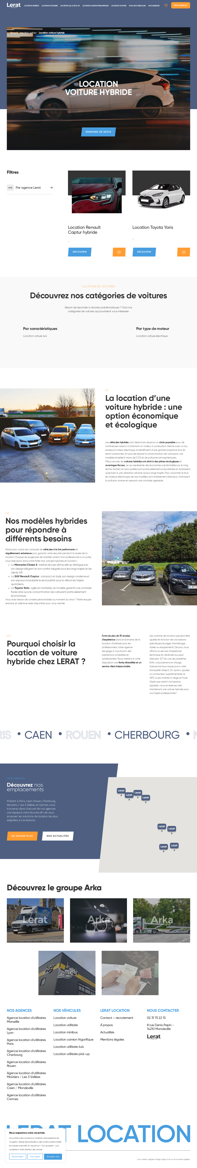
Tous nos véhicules (137, 6)
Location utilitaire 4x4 (68, 1046)
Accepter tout (53, 1157)
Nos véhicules (67, 1011)
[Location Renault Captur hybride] (97, 195)
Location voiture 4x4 (35, 336)
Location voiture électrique (152, 336)
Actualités (107, 1032)
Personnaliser (17, 1157)
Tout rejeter (35, 1157)
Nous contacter (163, 1011)
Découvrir (80, 252)
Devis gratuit (180, 5)
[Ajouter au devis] (119, 252)
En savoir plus (22, 836)
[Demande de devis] (166, 6)
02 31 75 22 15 (156, 1018)
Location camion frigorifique (95, 6)
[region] (35, 1145)
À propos (106, 1025)
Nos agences (154, 6)
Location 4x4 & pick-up (70, 6)
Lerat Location (14, 5)
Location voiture (118, 6)
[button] (164, 848)
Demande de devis (98, 132)
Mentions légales (112, 1039)
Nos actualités (58, 836)
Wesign (158, 1159)
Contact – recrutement (116, 1018)
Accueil (14, 33)
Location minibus (31, 6)
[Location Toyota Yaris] (161, 195)
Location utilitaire (50, 6)
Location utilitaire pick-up (71, 1054)
